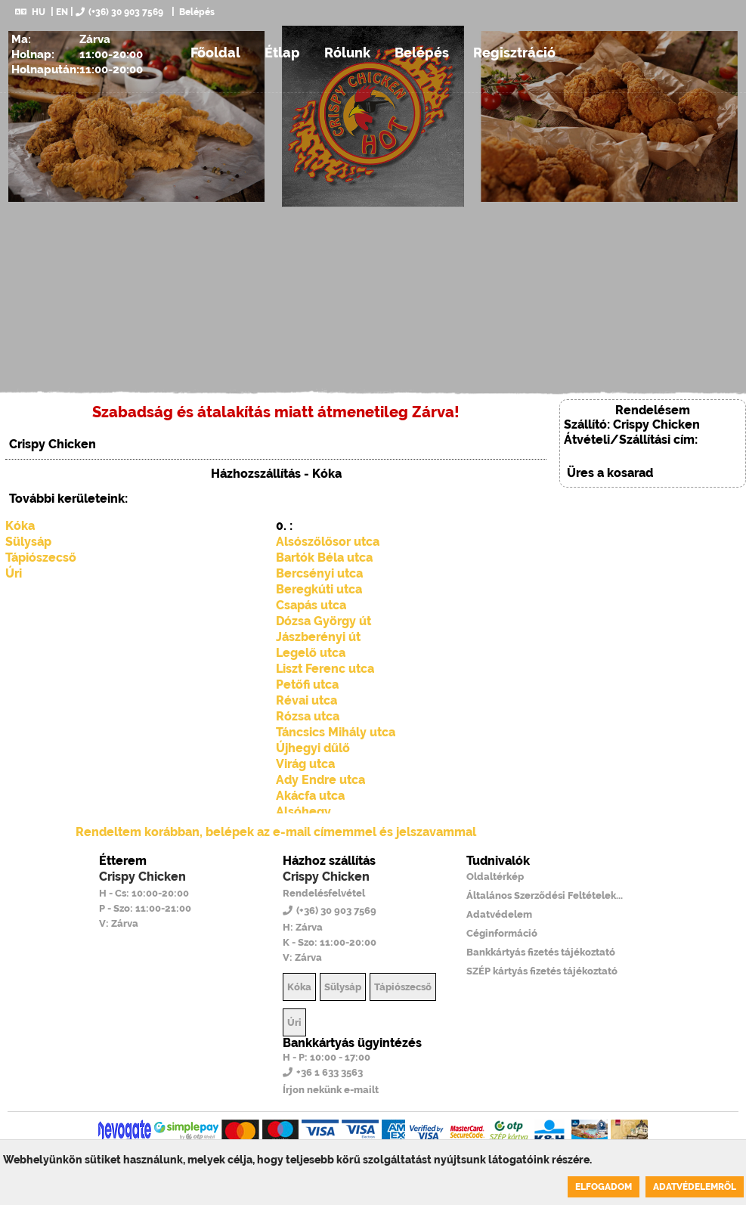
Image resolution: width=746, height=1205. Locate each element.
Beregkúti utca (319, 589)
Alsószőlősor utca (327, 541)
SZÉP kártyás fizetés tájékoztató (542, 971)
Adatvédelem (499, 914)
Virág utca (305, 764)
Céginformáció (501, 933)
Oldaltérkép (495, 876)
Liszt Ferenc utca (325, 668)
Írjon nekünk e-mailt (331, 1089)
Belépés (196, 12)
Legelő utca (310, 653)
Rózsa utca (307, 716)
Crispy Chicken (142, 876)
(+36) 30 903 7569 (119, 12)
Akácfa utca (310, 795)
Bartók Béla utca (324, 557)
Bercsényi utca (319, 573)
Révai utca (306, 700)
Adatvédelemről (694, 1187)
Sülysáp (28, 541)
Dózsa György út (323, 621)
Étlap (282, 52)
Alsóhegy (303, 811)
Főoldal (215, 52)
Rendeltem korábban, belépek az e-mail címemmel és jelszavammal (276, 832)
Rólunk (347, 52)
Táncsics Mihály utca (335, 732)
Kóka (20, 526)
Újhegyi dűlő (313, 748)
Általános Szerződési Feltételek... (544, 895)
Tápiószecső (40, 557)
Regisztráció (514, 52)
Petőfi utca (307, 684)
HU (30, 12)
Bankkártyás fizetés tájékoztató (540, 952)
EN (62, 12)
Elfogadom (603, 1187)
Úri (13, 573)
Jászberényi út (318, 637)
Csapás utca (311, 605)
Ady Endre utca (320, 780)
